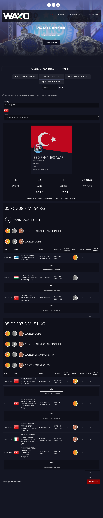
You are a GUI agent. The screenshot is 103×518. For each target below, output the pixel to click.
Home (51, 15)
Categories (51, 76)
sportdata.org (92, 15)
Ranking (61, 15)
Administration (75, 15)
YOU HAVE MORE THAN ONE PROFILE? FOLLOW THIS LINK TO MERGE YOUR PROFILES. (29, 96)
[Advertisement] (51, 503)
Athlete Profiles (25, 76)
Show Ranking (51, 42)
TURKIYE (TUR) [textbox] (10, 105)
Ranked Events (77, 76)
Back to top (93, 487)
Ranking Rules (51, 82)
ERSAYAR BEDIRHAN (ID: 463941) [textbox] (16, 117)
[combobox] (51, 105)
